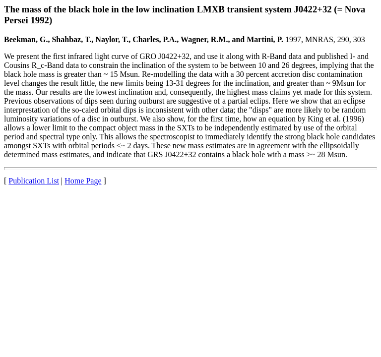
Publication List (33, 181)
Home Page (82, 181)
